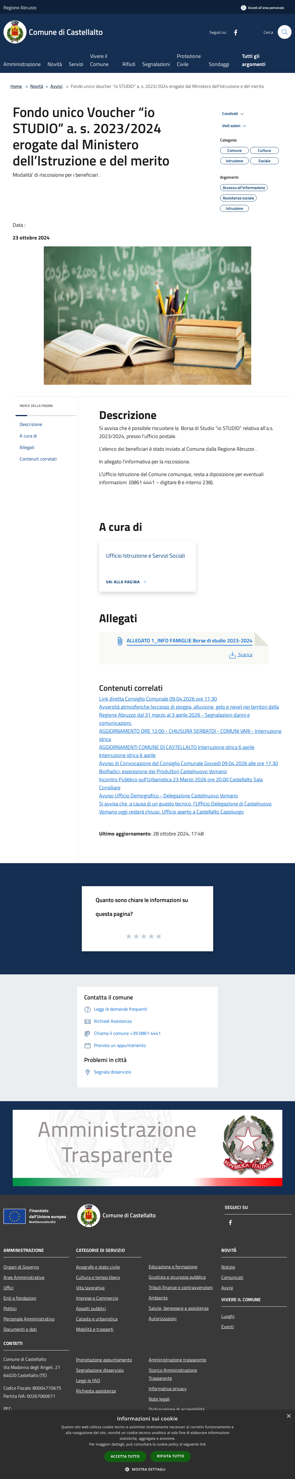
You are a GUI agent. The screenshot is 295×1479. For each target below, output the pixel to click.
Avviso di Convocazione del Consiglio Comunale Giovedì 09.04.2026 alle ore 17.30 (188, 763)
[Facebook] (233, 32)
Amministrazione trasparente (177, 1359)
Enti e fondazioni (19, 1298)
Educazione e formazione (173, 1266)
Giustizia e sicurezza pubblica (177, 1277)
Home (16, 86)
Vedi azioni (235, 125)
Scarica (240, 654)
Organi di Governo (21, 1266)
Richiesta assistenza (96, 1390)
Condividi (234, 113)
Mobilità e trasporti (95, 1329)
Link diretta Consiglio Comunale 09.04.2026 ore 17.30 (158, 699)
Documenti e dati (20, 1329)
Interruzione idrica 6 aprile (127, 755)
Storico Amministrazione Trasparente (173, 1374)
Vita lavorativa (90, 1287)
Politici (10, 1308)
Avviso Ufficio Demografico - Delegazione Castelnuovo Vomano (168, 795)
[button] (147, 1469)
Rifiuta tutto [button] (170, 1456)
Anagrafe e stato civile (98, 1266)
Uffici (8, 1287)
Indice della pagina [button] (36, 405)
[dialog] (147, 1444)
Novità (36, 86)
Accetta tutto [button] (125, 1456)
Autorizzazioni (163, 1318)
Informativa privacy (168, 1388)
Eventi (227, 1326)
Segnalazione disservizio (100, 1370)
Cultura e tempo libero (98, 1277)
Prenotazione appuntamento (104, 1359)
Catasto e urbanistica (97, 1318)
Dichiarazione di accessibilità (177, 1409)
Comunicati (232, 1277)
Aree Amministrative (23, 1277)
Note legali (159, 1398)
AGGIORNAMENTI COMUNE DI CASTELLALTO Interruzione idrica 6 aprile (176, 747)
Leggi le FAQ (88, 1380)
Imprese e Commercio (97, 1298)
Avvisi (56, 86)
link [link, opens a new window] (203, 1444)
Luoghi (228, 1316)
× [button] (288, 1416)
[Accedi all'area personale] (262, 7)
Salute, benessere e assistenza (179, 1308)
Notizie (228, 1266)
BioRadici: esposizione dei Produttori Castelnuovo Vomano (163, 771)
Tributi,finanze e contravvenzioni (181, 1287)
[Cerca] (285, 32)
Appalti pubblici (91, 1308)
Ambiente (158, 1297)
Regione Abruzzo (19, 7)
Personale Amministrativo (28, 1318)
